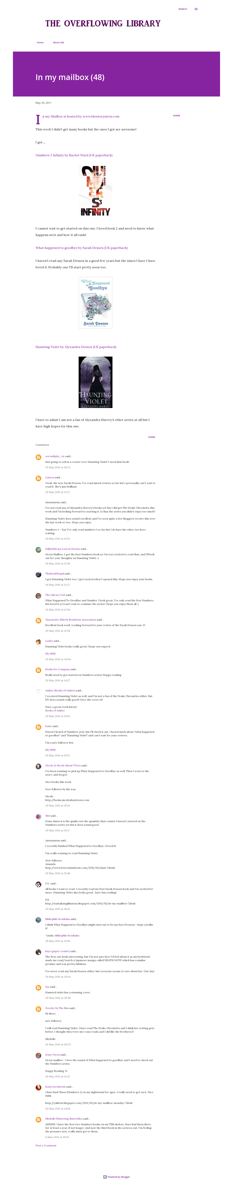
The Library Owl (55, 594)
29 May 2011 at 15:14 (57, 805)
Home (38, 42)
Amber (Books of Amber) (60, 690)
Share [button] (176, 115)
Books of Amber (55, 710)
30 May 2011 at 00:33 (58, 1044)
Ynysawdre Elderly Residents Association (70, 619)
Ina (47, 986)
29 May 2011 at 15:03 (57, 716)
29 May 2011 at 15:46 (57, 873)
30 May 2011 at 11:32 (57, 1076)
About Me (56, 42)
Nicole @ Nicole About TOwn (63, 765)
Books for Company (57, 669)
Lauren (49, 477)
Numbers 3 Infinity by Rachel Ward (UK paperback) (74, 155)
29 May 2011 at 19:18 (57, 941)
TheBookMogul (54, 573)
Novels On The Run (57, 1008)
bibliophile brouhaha (57, 919)
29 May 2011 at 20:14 (58, 976)
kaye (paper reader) (57, 951)
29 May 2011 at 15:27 (57, 830)
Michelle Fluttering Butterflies (64, 1118)
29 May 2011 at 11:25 (57, 538)
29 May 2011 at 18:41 (57, 909)
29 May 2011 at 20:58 (58, 997)
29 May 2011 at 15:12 (57, 755)
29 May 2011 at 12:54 (57, 609)
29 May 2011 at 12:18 (57, 563)
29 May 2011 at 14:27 (57, 680)
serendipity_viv (55, 456)
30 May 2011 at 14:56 (57, 1108)
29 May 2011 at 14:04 (58, 659)
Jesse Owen (52, 1054)
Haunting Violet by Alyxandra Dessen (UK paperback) (76, 347)
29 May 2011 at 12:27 (57, 584)
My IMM (50, 653)
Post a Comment (46, 1145)
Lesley (49, 640)
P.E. (47, 883)
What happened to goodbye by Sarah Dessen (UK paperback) (82, 248)
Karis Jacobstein (55, 1086)
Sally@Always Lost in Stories (62, 548)
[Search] (182, 9)
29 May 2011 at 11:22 (57, 492)
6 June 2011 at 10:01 (57, 1137)
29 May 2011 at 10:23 (57, 467)
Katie (48, 726)
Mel (47, 815)
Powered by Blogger (116, 1176)
